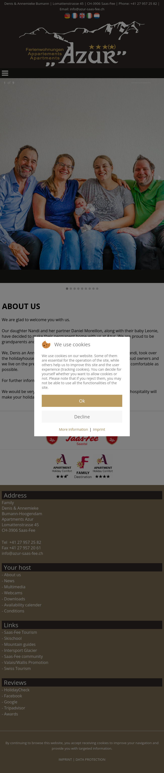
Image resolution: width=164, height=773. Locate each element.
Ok (82, 401)
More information (73, 429)
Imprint (99, 429)
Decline (82, 417)
